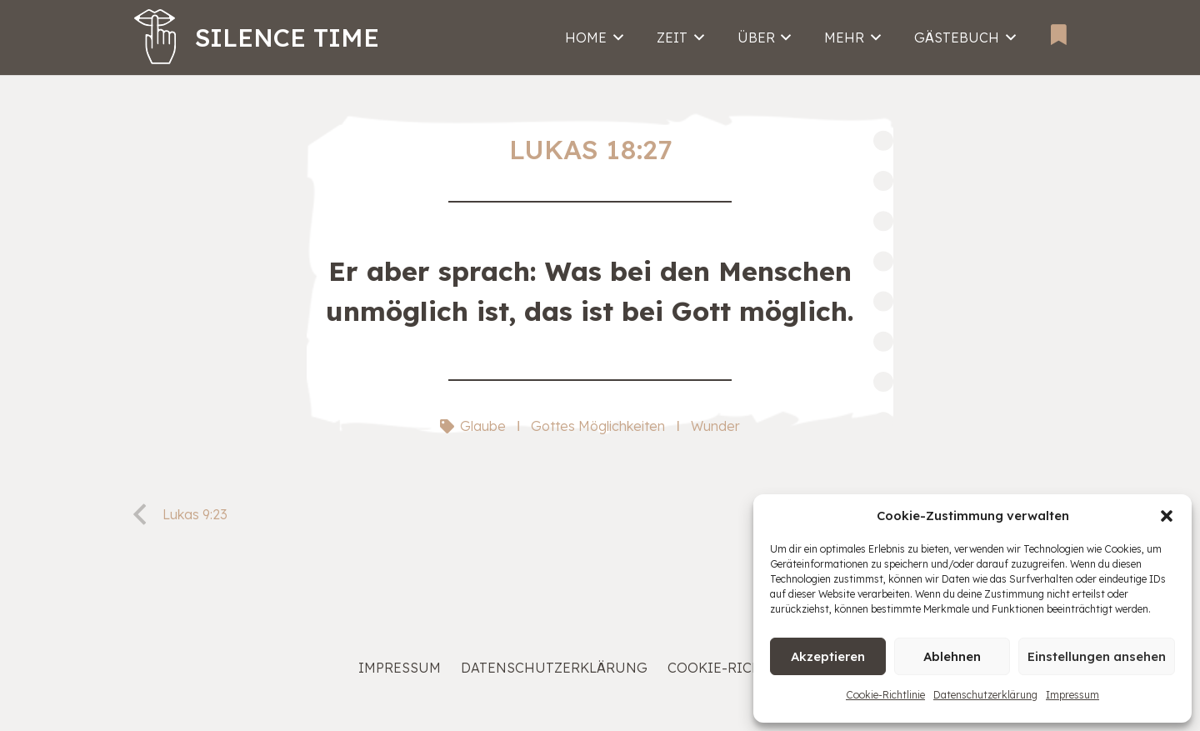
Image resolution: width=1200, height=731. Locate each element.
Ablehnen (952, 656)
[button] (1166, 516)
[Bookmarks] (1059, 34)
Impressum (1072, 694)
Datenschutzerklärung (985, 694)
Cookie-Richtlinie (885, 694)
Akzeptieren (828, 656)
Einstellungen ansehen (1097, 656)
